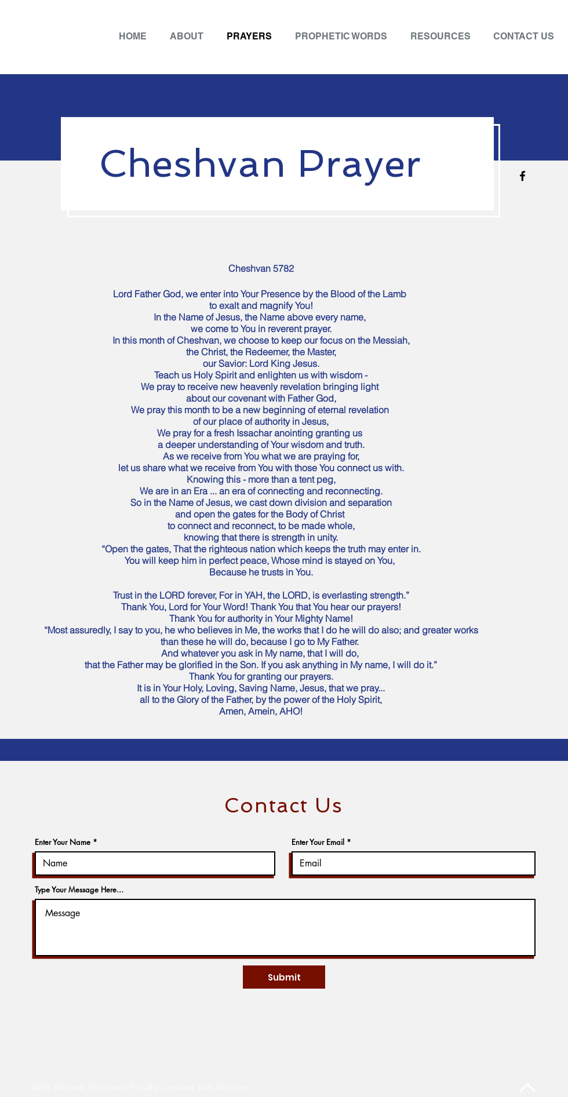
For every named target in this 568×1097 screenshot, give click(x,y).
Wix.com (234, 1087)
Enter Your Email (318, 842)
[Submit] (284, 977)
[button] (443, 36)
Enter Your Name (62, 842)
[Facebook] (522, 176)
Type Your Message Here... (79, 890)
